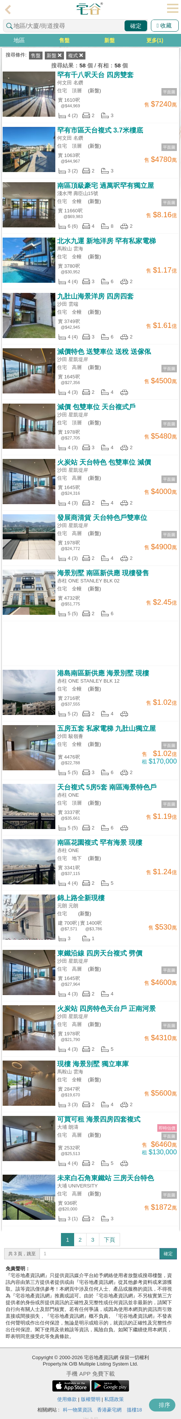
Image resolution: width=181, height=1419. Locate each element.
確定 (135, 26)
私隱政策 (114, 1399)
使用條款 (67, 1399)
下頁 (109, 1239)
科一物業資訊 (77, 1410)
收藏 (164, 25)
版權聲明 (90, 1399)
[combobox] (75, 25)
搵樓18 (134, 1410)
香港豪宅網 (109, 1410)
